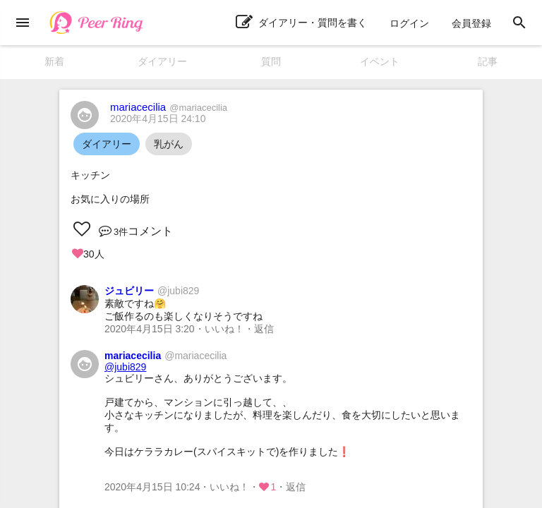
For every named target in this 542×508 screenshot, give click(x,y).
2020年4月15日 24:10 (157, 118)
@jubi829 (125, 367)
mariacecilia (168, 107)
